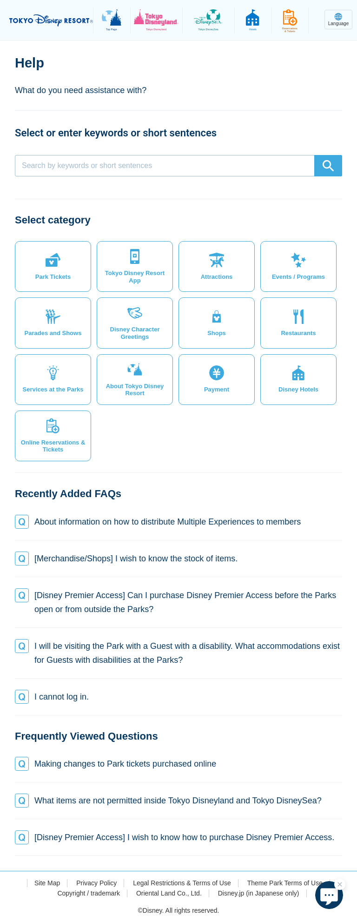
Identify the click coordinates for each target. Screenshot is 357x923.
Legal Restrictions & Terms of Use (182, 883)
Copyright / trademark (88, 893)
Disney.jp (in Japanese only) (258, 893)
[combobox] (178, 165)
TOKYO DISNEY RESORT (51, 20)
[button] (53, 266)
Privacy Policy (96, 883)
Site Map (47, 883)
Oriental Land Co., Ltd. (169, 893)
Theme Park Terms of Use (285, 883)
